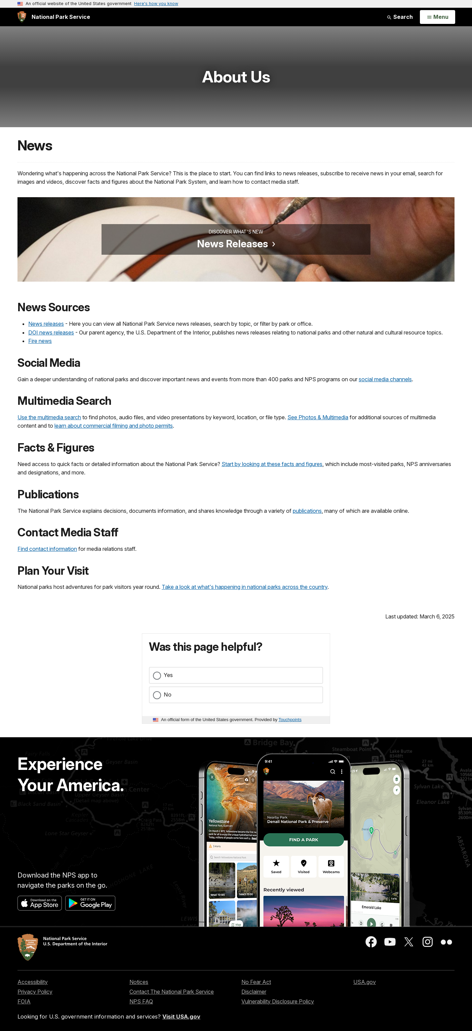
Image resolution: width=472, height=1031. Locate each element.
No (167, 694)
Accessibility (32, 982)
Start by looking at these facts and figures (272, 464)
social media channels (385, 379)
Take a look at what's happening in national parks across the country (244, 586)
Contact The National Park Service (171, 991)
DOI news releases (51, 332)
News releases (46, 323)
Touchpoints (290, 719)
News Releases (232, 244)
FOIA (24, 1001)
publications (307, 510)
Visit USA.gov (181, 1016)
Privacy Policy (34, 991)
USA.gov (364, 982)
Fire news (40, 340)
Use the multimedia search (49, 417)
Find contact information (47, 548)
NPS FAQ (141, 1001)
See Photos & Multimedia (317, 417)
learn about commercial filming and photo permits (113, 425)
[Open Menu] (437, 17)
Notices (138, 982)
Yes (168, 675)
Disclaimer (253, 991)
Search (400, 16)
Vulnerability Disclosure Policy (277, 1001)
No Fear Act (256, 982)
